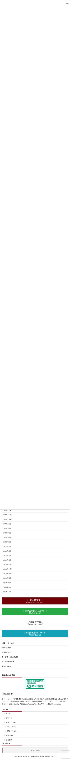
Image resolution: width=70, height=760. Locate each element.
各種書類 (7, 740)
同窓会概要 (8, 735)
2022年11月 (7, 515)
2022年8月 (7, 528)
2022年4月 (7, 546)
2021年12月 (7, 565)
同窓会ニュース (9, 722)
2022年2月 (7, 556)
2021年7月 (7, 587)
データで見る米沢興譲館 (10, 657)
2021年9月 (7, 578)
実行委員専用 (6, 666)
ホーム (6, 714)
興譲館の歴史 (6, 652)
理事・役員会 (10, 731)
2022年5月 (7, 542)
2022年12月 (7, 510)
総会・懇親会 (10, 727)
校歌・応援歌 (6, 648)
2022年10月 (7, 519)
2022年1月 (7, 560)
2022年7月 (7, 533)
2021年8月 (7, 583)
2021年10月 (7, 574)
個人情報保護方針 (8, 662)
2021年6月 (7, 592)
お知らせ (7, 718)
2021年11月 (7, 569)
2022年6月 (7, 537)
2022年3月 (7, 551)
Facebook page (35, 750)
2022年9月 (7, 524)
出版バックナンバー (8, 643)
